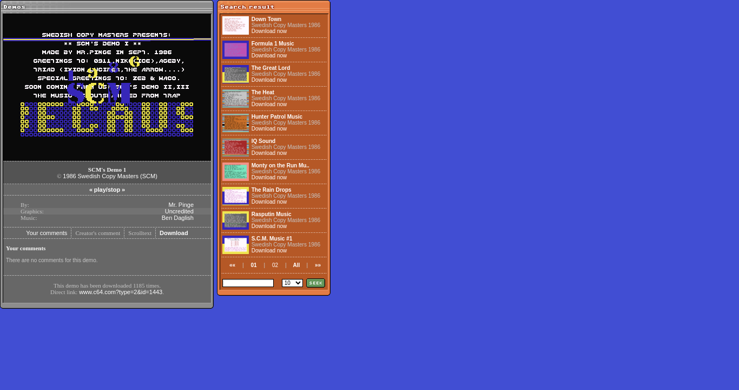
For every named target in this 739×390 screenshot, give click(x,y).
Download (174, 233)
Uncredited (179, 211)
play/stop (107, 189)
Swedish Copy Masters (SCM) (117, 176)
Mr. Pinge (181, 205)
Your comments (46, 233)
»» (318, 265)
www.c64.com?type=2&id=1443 (120, 292)
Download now (269, 31)
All (296, 265)
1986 (69, 176)
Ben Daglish (178, 217)
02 (275, 265)
